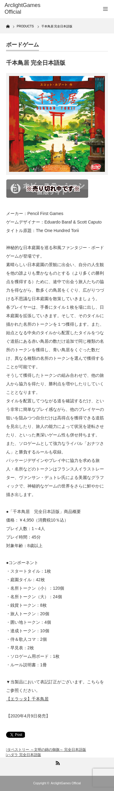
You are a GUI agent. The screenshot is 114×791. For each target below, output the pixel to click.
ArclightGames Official (66, 783)
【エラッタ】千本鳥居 (27, 698)
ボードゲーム (22, 45)
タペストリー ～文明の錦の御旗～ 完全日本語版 (46, 750)
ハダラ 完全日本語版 (24, 755)
